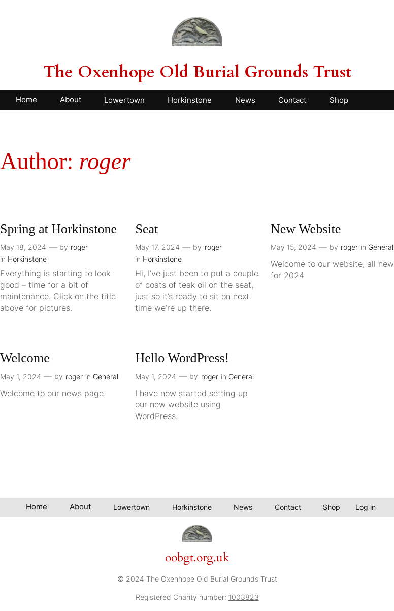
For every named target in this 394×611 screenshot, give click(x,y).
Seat (146, 228)
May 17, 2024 (157, 247)
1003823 (243, 597)
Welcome (25, 357)
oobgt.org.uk (197, 557)
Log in (374, 100)
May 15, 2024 (293, 247)
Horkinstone (27, 258)
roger (79, 247)
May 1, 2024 (20, 376)
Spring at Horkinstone (58, 228)
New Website (306, 228)
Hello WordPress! (182, 357)
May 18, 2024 (23, 247)
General (380, 247)
